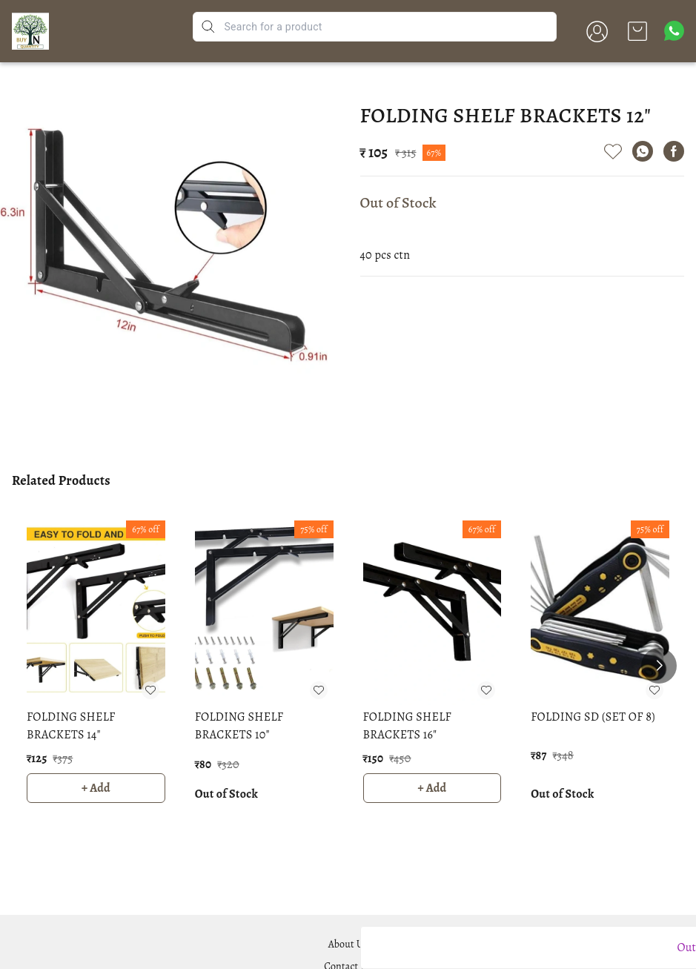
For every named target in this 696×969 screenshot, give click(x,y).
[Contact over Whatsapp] (674, 31)
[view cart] (637, 31)
